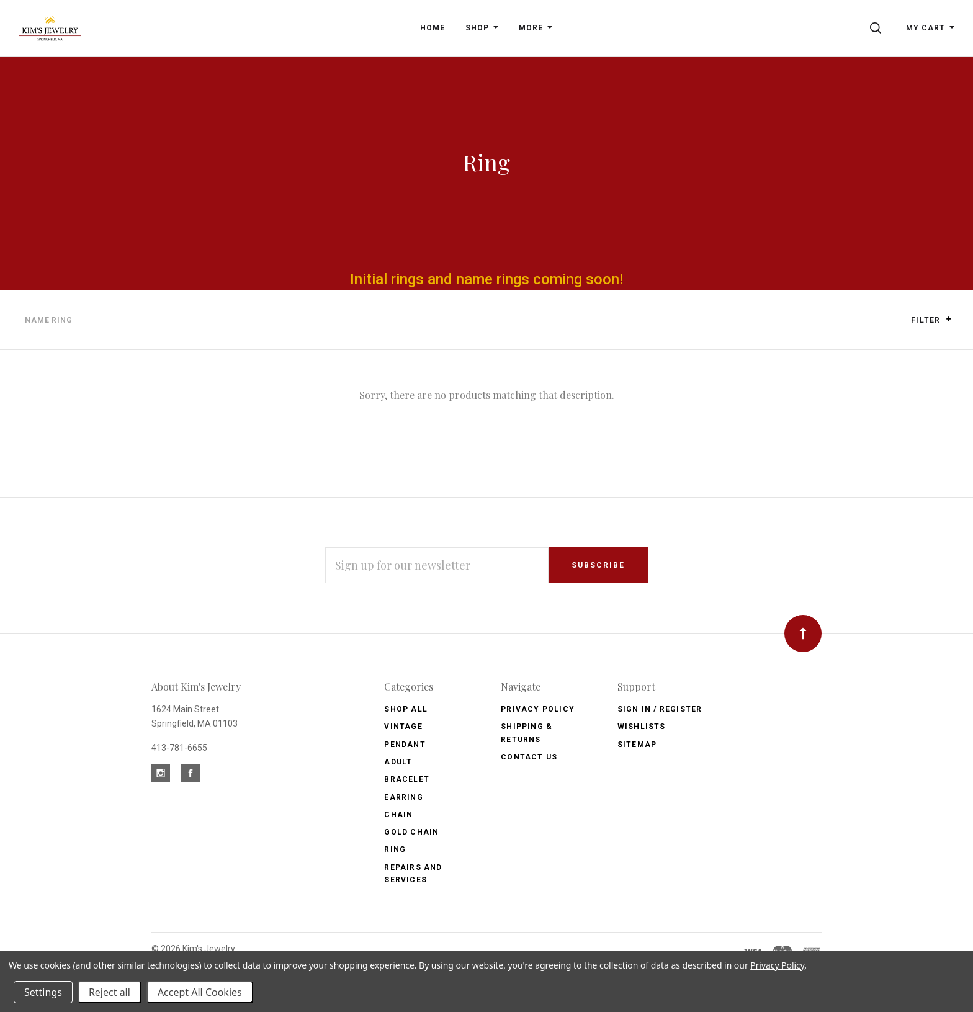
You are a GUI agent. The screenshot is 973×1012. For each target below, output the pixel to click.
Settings (43, 992)
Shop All (406, 709)
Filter (931, 320)
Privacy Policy (538, 709)
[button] (948, 319)
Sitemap (637, 744)
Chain (398, 814)
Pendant (404, 744)
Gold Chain (411, 832)
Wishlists (641, 726)
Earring (403, 797)
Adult (398, 762)
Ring (395, 849)
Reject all (109, 992)
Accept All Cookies (200, 992)
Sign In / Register (659, 709)
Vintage (403, 726)
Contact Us (529, 757)
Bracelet (406, 779)
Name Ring (49, 320)
